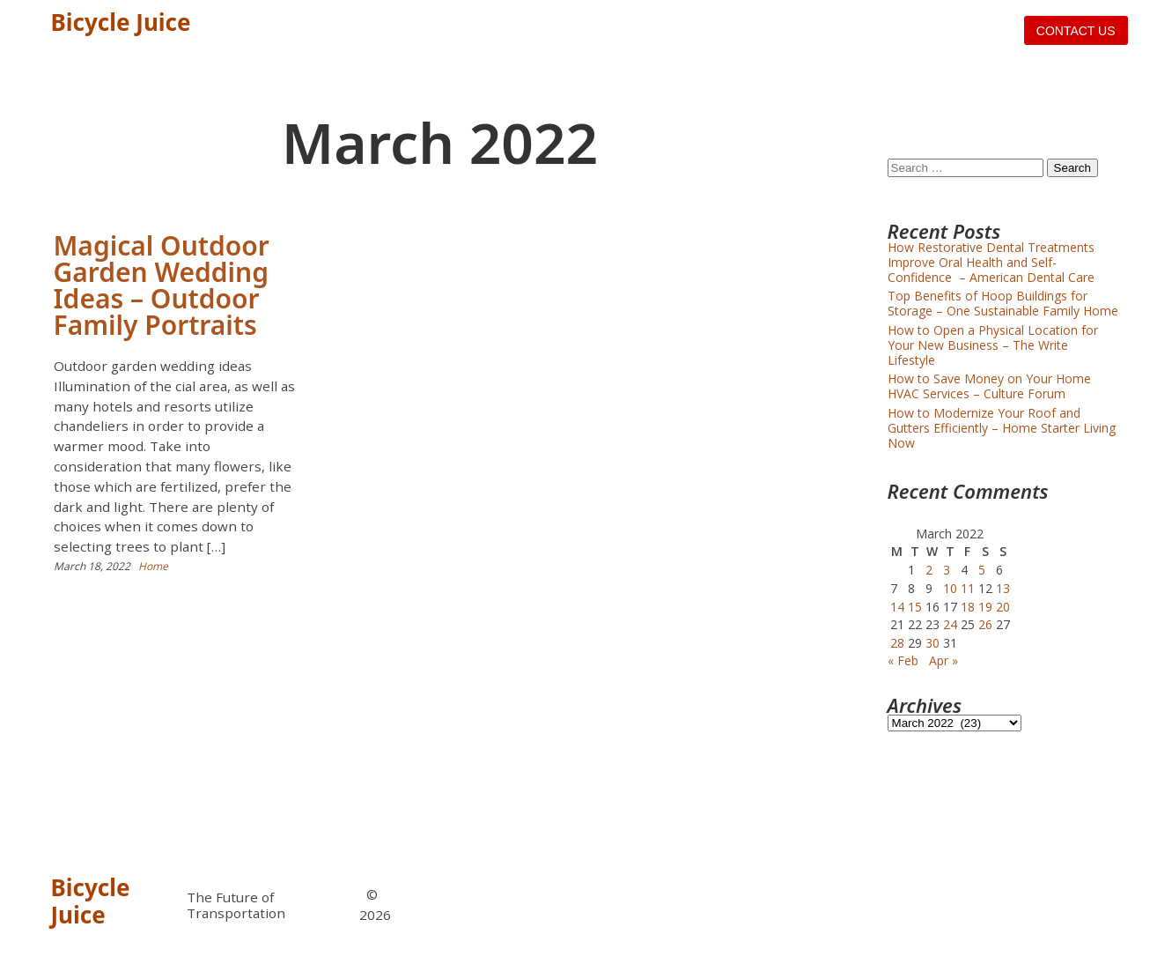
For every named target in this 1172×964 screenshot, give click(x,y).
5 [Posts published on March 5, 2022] (981, 569)
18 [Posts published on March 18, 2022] (968, 606)
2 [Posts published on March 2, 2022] (928, 569)
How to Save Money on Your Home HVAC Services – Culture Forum (989, 386)
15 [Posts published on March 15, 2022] (915, 606)
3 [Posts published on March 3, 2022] (946, 569)
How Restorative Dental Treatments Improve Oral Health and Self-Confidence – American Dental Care (991, 262)
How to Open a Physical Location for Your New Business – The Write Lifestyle (993, 345)
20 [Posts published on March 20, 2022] (1003, 606)
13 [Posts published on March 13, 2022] (1003, 588)
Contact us (1076, 31)
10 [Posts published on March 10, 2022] (950, 588)
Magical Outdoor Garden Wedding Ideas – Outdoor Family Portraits (161, 285)
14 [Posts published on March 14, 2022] (897, 606)
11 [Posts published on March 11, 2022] (968, 588)
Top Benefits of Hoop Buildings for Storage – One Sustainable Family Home (1003, 303)
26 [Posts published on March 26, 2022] (985, 624)
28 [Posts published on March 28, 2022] (897, 642)
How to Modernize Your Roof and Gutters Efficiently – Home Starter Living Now (1002, 427)
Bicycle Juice (121, 22)
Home (153, 566)
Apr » (943, 660)
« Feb (903, 660)
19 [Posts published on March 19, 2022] (985, 606)
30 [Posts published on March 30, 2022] (932, 642)
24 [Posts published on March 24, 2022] (950, 624)
